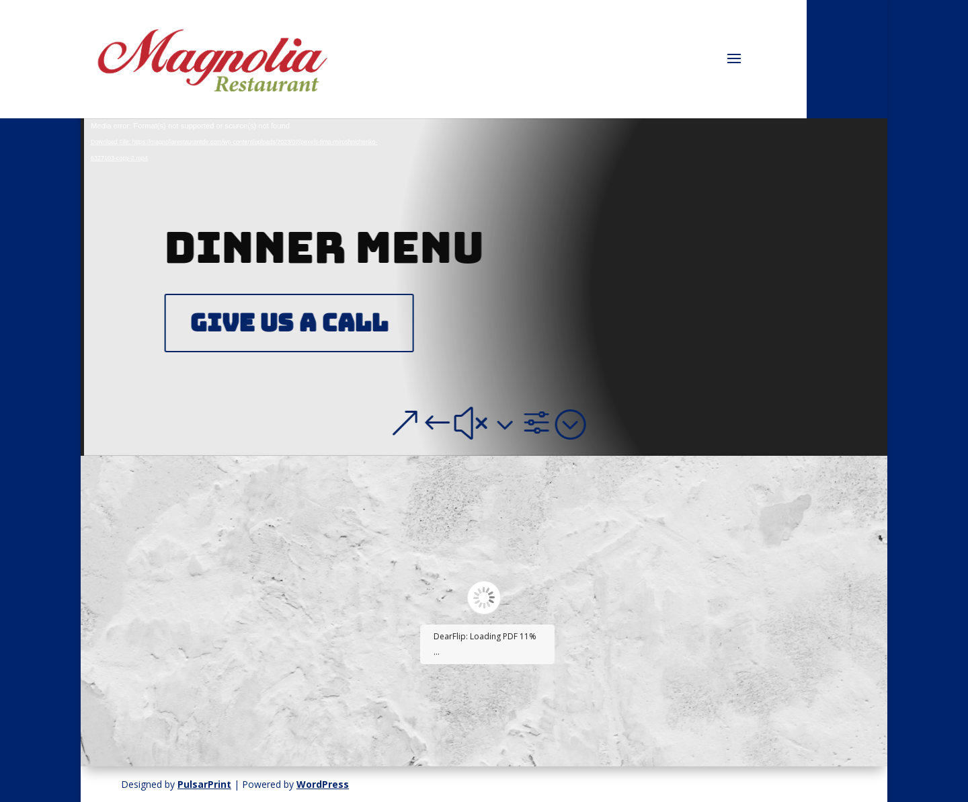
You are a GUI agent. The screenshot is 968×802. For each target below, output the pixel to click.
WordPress (322, 784)
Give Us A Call (293, 323)
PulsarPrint (204, 784)
